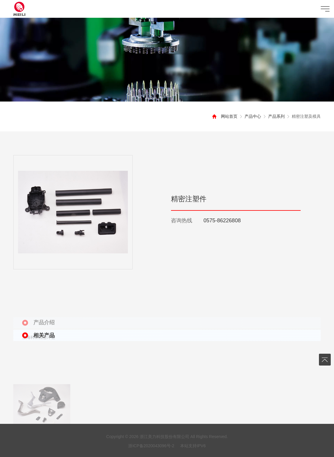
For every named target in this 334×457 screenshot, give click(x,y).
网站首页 (226, 116)
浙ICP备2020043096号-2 (151, 445)
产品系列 (273, 116)
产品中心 (250, 116)
